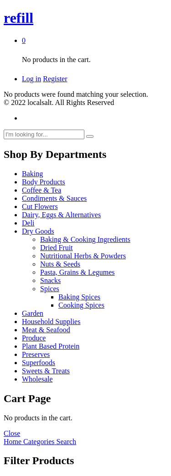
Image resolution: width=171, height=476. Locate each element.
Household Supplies (51, 321)
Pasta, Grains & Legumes (77, 272)
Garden (32, 313)
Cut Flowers (40, 206)
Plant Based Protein (50, 346)
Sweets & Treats (46, 371)
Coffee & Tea (41, 190)
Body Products (43, 182)
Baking (32, 174)
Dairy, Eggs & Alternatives (61, 215)
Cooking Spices (81, 305)
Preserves (36, 354)
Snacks (50, 280)
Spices (49, 289)
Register (55, 79)
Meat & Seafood (46, 330)
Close (12, 433)
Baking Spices (79, 297)
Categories (37, 441)
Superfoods (38, 362)
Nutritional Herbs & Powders (83, 256)
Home (12, 441)
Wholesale (37, 379)
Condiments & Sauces (54, 198)
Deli (28, 223)
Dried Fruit (56, 247)
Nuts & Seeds (60, 264)
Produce (34, 338)
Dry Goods (38, 231)
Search (66, 441)
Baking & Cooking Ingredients (85, 239)
